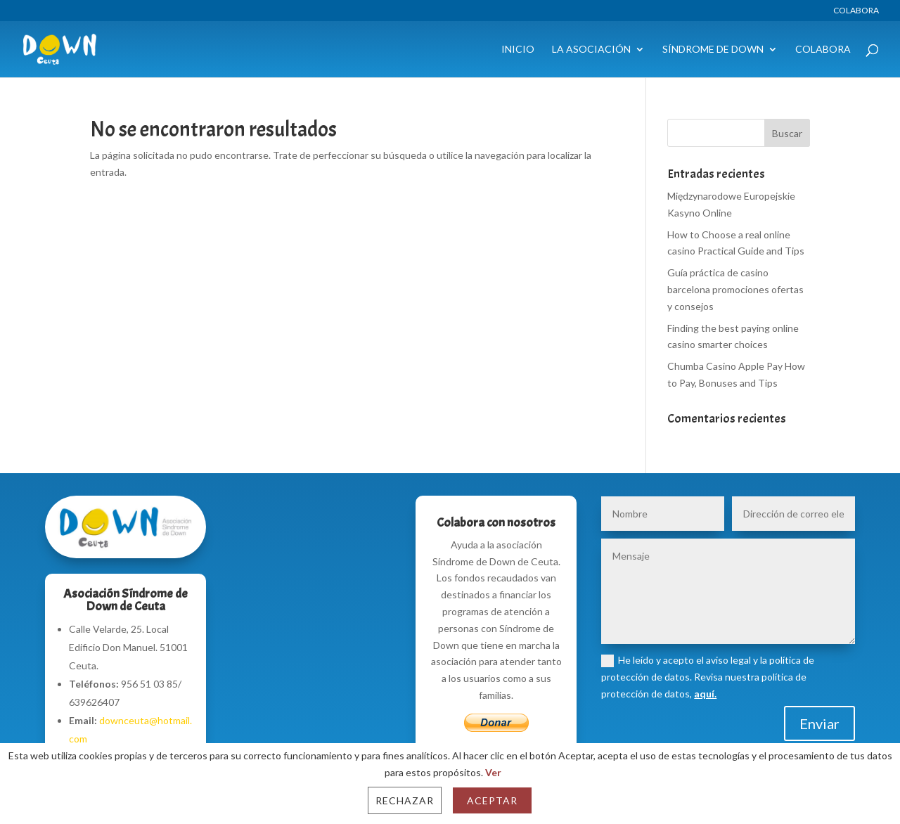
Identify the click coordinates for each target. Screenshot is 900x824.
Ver (493, 772)
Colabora (856, 10)
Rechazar (404, 800)
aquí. (705, 694)
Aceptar (492, 800)
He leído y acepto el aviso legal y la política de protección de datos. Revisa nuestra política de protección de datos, (707, 677)
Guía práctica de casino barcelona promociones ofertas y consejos (735, 289)
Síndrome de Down (713, 49)
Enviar (819, 723)
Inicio (517, 49)
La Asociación (591, 49)
